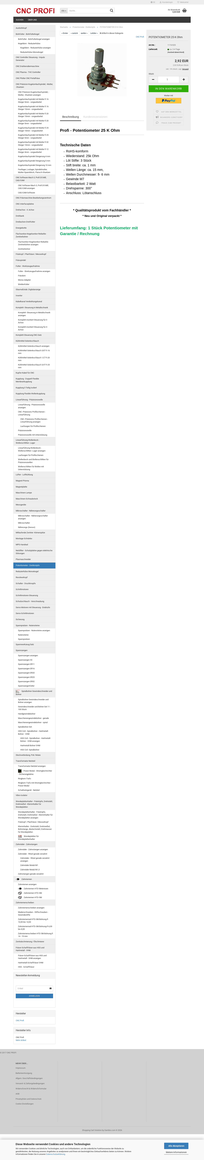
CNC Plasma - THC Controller (28, 72)
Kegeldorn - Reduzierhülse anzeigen (35, 48)
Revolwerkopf (22, 577)
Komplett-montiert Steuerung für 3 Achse (32, 321)
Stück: (151, 74)
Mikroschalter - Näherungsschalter (30, 511)
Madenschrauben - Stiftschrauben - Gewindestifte (33, 913)
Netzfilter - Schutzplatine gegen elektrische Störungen (34, 552)
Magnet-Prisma (22, 481)
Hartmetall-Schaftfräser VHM (30, 963)
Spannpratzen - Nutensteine (28, 625)
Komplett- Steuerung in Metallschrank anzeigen (34, 314)
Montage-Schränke (24, 538)
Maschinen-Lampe (24, 493)
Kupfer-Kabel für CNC (25, 373)
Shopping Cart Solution (92, 1130)
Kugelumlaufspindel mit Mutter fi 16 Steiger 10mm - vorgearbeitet (33, 107)
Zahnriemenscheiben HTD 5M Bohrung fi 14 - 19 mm (35, 935)
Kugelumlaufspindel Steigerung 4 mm (34, 156)
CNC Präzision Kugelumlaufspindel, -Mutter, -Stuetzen (34, 85)
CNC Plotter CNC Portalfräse (28, 78)
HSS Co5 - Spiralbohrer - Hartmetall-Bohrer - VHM (33, 732)
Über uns (32, 20)
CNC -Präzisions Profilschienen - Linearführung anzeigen (34, 420)
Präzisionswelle (25, 430)
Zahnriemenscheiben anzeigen (31, 908)
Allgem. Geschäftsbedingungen (29, 1078)
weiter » (84, 33)
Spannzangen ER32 (26, 681)
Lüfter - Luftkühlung (24, 474)
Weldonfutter (23, 284)
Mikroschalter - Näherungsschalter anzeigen (33, 517)
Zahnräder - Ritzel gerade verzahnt (32, 854)
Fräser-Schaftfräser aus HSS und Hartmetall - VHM (30, 949)
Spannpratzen (24, 639)
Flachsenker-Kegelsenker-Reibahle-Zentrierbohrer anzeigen (33, 243)
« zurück (74, 33)
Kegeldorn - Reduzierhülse (29, 43)
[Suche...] (63, 10)
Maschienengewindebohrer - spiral (33, 722)
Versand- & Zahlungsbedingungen (30, 1083)
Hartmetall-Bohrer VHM (30, 745)
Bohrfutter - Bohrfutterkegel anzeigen (34, 39)
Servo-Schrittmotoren (25, 613)
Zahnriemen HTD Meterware (33, 888)
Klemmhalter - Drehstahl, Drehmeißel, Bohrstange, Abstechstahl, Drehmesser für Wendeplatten (35, 829)
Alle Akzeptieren (176, 1146)
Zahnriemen (24, 879)
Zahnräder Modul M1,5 (30, 869)
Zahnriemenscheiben (25, 902)
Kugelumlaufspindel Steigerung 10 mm (34, 165)
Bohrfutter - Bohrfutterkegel (27, 34)
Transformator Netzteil (25, 761)
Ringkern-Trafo (24, 778)
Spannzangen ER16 (26, 668)
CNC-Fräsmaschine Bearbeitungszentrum (33, 198)
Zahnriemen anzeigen (27, 884)
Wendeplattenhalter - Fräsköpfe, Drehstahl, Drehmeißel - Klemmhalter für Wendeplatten (34, 804)
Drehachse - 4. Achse (25, 210)
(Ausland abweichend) (175, 52)
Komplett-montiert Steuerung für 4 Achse (32, 328)
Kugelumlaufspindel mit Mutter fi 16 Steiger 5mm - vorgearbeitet (33, 100)
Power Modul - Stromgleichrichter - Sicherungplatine (35, 772)
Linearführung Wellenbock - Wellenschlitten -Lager (27, 441)
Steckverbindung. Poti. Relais (28, 755)
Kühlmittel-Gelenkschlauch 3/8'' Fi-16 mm (34, 351)
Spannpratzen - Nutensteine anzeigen (34, 630)
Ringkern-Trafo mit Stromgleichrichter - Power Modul (34, 784)
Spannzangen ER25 (26, 677)
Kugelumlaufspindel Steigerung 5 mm (34, 161)
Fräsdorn (22, 276)
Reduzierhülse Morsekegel (31, 52)
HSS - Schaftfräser (26, 967)
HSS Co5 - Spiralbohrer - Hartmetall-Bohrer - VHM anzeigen (35, 739)
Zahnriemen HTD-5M (30, 897)
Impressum (20, 1068)
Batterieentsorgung (24, 1073)
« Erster (65, 33)
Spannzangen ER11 (26, 664)
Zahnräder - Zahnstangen (26, 844)
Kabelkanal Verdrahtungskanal (29, 301)
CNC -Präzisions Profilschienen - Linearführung (32, 413)
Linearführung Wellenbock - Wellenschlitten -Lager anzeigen (31, 449)
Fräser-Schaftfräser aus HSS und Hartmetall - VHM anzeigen (32, 957)
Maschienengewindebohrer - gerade (33, 718)
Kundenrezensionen (95, 116)
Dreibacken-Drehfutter (25, 222)
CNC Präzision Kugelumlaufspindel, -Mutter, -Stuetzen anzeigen (33, 93)
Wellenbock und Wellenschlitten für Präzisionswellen (33, 460)
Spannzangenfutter (26, 686)
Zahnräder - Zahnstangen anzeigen (33, 849)
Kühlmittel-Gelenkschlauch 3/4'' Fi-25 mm (34, 366)
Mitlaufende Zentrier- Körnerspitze (30, 532)
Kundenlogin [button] (166, 2)
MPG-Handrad (22, 544)
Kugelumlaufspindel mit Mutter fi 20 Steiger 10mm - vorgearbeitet (33, 115)
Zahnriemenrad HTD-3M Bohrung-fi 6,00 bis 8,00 (35, 927)
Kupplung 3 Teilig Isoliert (26, 388)
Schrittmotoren (22, 589)
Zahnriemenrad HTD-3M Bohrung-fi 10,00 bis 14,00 (33, 920)
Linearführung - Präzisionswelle (29, 400)
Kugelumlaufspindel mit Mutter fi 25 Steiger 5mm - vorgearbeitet (33, 136)
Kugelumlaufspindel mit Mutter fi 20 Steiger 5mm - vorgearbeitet (33, 122)
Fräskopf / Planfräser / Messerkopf (31, 254)
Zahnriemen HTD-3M (30, 893)
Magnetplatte (21, 487)
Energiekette (21, 228)
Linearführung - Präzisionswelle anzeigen (31, 406)
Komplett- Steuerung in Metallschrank (32, 307)
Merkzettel (182, 2)
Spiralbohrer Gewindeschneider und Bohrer (34, 692)
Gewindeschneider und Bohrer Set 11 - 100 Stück (34, 708)
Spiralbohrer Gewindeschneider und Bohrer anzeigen (33, 701)
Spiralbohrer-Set (25, 727)
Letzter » (94, 33)
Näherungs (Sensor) (26, 527)
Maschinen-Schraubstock (27, 499)
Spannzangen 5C (25, 660)
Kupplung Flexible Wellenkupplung (30, 393)
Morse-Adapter (24, 280)
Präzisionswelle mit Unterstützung (32, 435)
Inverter (19, 295)
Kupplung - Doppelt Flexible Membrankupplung (27, 380)
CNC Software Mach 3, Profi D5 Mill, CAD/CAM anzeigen (33, 186)
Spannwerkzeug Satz (25, 644)
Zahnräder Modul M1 (29, 865)
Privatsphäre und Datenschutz (28, 1099)
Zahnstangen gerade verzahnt (30, 874)
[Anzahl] (168, 79)
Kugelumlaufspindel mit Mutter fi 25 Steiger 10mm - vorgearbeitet (33, 129)
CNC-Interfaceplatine (25, 204)
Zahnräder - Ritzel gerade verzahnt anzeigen (34, 859)
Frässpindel (21, 260)
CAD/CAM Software (26, 193)
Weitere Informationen (176, 1152)
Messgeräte (21, 505)
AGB (17, 1094)
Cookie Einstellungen (24, 1104)
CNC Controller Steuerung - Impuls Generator (30, 58)
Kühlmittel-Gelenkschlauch (27, 341)
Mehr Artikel (21, 1040)
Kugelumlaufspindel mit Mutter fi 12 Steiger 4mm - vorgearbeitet (33, 150)
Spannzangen (21, 650)
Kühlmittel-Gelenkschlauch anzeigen (33, 346)
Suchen (19, 20)
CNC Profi (140, 37)
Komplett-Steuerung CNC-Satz (29, 335)
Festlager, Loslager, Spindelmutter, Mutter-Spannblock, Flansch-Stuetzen (34, 170)
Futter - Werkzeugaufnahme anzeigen (34, 271)
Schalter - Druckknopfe (26, 583)
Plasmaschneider (23, 559)
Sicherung (20, 619)
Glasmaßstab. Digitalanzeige (28, 289)
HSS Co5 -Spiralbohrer (29, 750)
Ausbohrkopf (21, 28)
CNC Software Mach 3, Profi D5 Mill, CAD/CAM (31, 178)
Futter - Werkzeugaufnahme (28, 266)
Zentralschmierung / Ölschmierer (30, 941)
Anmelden (34, 996)
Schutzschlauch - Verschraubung (30, 601)
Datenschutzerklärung (55, 1154)
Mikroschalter (24, 523)
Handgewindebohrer (26, 714)
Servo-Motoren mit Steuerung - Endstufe (33, 607)
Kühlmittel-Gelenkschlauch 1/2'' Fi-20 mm (34, 359)
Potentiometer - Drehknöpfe (28, 565)
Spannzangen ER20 (26, 673)
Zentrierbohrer (24, 249)
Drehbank (20, 216)
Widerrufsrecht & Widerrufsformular (31, 1088)
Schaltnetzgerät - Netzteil (29, 790)
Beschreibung (70, 116)
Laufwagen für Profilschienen (33, 426)
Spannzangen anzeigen (28, 655)
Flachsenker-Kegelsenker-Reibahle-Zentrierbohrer (31, 235)
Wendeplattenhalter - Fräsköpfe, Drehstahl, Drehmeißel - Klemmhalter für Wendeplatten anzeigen (35, 815)
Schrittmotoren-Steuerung (27, 595)
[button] (152, 2)
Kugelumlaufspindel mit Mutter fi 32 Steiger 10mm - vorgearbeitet (33, 143)
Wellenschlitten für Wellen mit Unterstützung (31, 468)
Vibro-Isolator (21, 795)
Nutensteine (23, 635)
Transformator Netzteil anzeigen (32, 766)
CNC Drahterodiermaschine (27, 66)
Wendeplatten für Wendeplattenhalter (28, 837)
